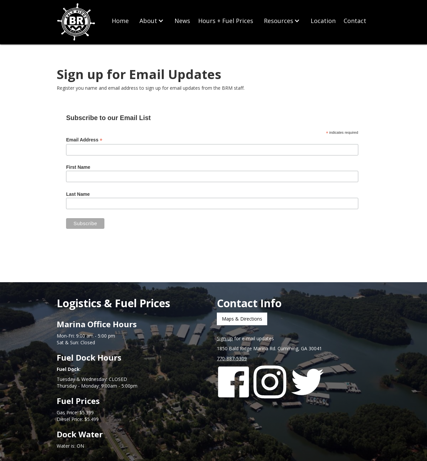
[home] (77, 22)
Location (323, 21)
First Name (78, 167)
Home (120, 21)
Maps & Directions (242, 319)
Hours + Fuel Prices (225, 21)
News (182, 21)
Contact (355, 21)
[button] (151, 21)
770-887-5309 (232, 358)
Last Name (78, 194)
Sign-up (225, 338)
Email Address (84, 140)
